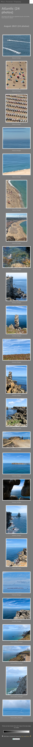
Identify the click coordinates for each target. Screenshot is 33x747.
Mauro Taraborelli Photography (11, 2)
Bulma (27, 736)
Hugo (22, 736)
